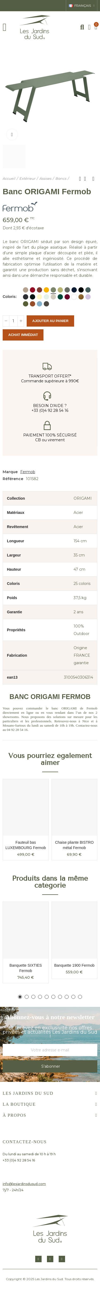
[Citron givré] (39, 297)
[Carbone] (25, 297)
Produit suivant (93, 178)
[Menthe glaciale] (46, 297)
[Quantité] (13, 321)
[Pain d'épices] (81, 297)
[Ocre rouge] (39, 290)
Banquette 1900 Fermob (74, 965)
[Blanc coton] (74, 297)
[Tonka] (46, 304)
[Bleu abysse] (74, 290)
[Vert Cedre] (60, 297)
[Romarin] (67, 290)
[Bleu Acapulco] (81, 290)
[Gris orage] (88, 290)
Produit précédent (80, 178)
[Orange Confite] (32, 304)
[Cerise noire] (67, 297)
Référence (13, 478)
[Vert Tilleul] (60, 290)
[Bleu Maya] (39, 304)
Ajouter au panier (50, 321)
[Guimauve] (88, 297)
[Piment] (32, 290)
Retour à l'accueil (86, 178)
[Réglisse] (32, 297)
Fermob (27, 471)
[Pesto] (25, 304)
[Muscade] (25, 290)
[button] (20, 997)
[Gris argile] (53, 297)
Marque (10, 471)
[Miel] (46, 290)
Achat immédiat (23, 335)
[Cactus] (53, 290)
